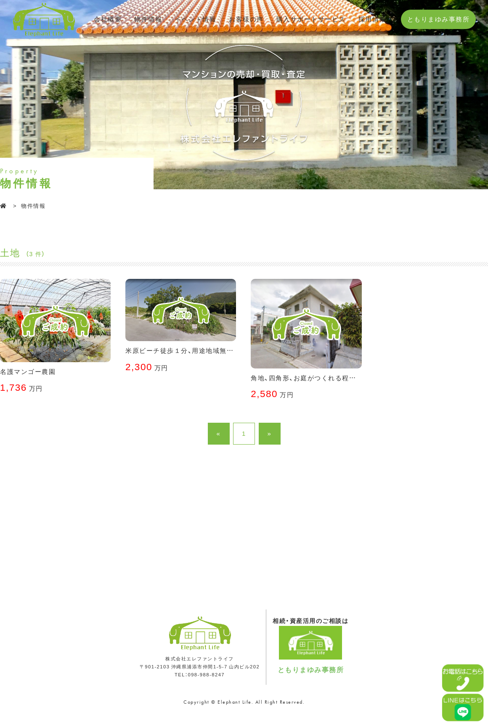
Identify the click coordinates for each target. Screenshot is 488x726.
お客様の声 (246, 19)
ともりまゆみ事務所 (438, 19)
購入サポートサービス (311, 19)
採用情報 (372, 19)
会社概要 (108, 19)
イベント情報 (195, 19)
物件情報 (148, 19)
